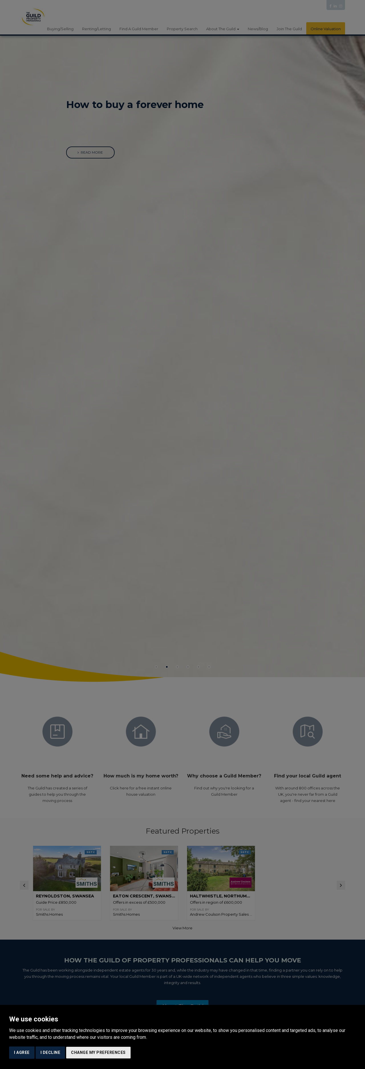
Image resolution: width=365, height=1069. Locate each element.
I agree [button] (22, 1052)
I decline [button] (50, 1052)
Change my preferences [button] (98, 1052)
